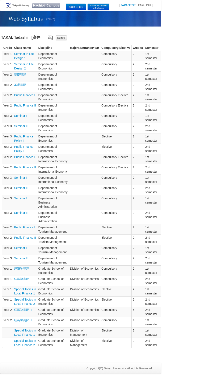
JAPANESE (128, 5)
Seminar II (21, 126)
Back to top (75, 6)
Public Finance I (24, 95)
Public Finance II (25, 105)
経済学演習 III (23, 309)
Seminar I (20, 115)
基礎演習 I (21, 74)
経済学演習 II (22, 279)
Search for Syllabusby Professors (98, 7)
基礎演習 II (21, 85)
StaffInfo (61, 38)
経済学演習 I (22, 268)
